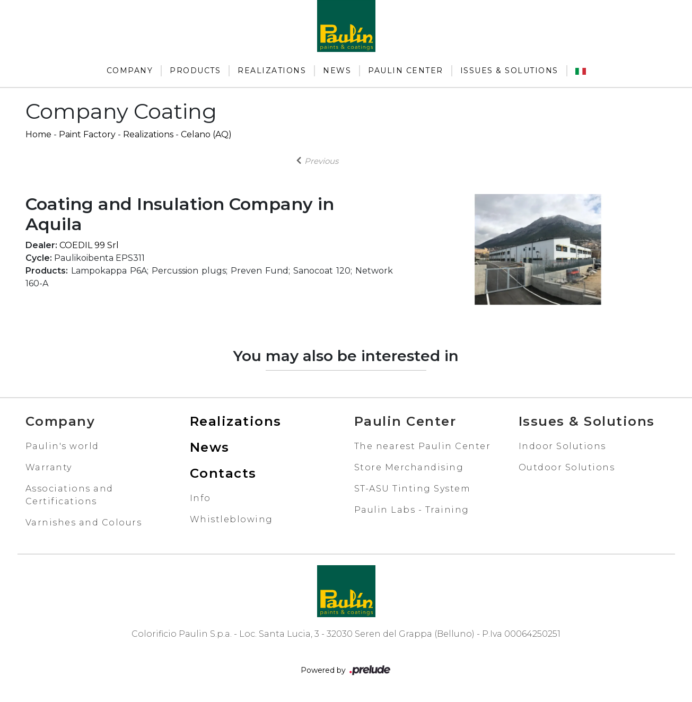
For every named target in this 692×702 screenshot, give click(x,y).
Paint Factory (87, 134)
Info (200, 498)
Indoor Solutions (562, 446)
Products (195, 70)
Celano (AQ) (206, 134)
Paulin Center (405, 70)
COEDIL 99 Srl (89, 245)
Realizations (272, 70)
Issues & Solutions (509, 70)
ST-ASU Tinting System (412, 489)
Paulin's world (62, 446)
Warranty (48, 467)
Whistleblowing (231, 519)
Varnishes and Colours (83, 522)
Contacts (223, 473)
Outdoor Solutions (567, 467)
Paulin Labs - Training (411, 510)
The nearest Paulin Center (422, 446)
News (337, 70)
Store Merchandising (409, 467)
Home (38, 134)
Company (130, 70)
